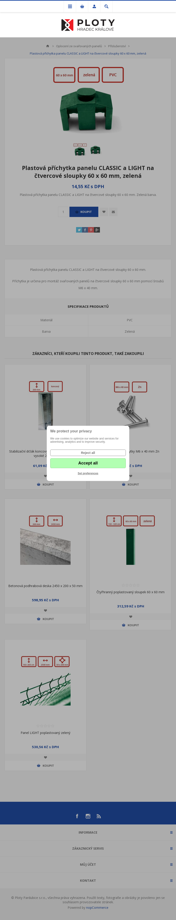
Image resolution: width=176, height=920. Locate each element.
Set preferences (88, 473)
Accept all (88, 463)
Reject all (88, 453)
